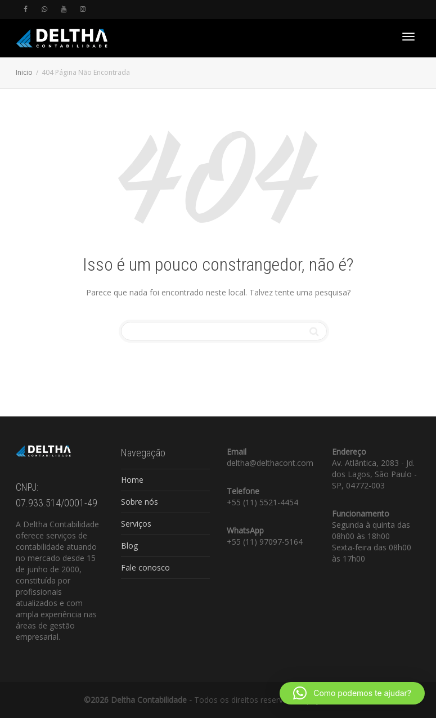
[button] (352, 693)
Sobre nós (139, 501)
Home (132, 479)
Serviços (136, 523)
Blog (129, 545)
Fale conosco (145, 567)
